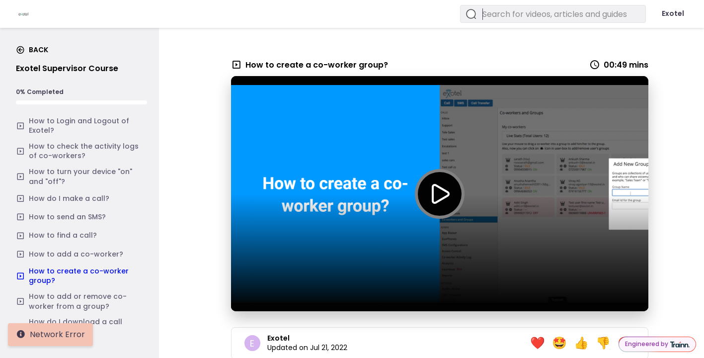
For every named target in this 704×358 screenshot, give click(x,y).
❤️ (537, 343)
